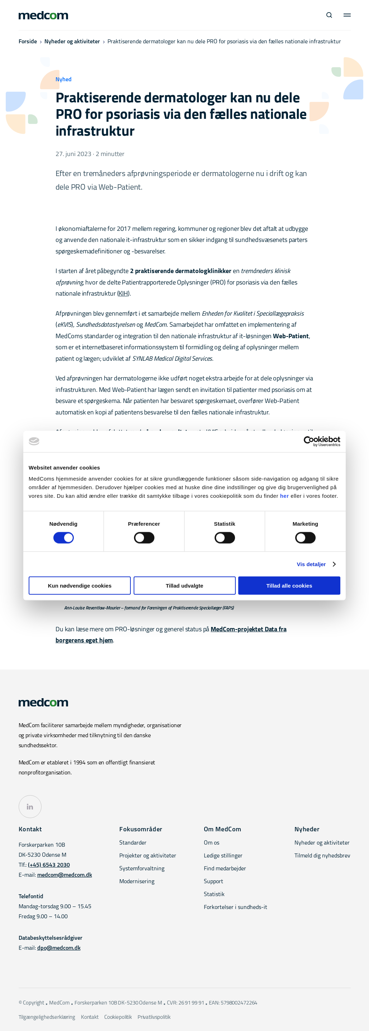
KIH (123, 294)
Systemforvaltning (141, 869)
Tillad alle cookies (289, 586)
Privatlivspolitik (154, 1017)
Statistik (214, 895)
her (284, 496)
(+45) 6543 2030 (49, 865)
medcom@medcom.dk (64, 875)
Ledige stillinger (223, 856)
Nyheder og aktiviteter (72, 42)
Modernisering (136, 882)
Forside (28, 42)
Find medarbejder (225, 869)
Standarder (133, 843)
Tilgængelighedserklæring (47, 1017)
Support (213, 882)
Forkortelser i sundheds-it (235, 907)
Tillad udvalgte (184, 586)
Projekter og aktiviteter (147, 856)
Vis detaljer (311, 564)
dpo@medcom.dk (59, 948)
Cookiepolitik (118, 1017)
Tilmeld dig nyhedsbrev (322, 856)
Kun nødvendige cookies (80, 586)
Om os (211, 843)
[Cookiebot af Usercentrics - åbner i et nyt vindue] (309, 441)
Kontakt (90, 1017)
